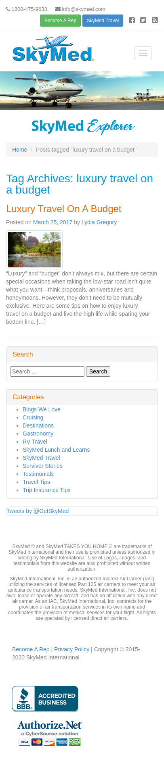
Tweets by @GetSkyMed (37, 511)
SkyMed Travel (103, 20)
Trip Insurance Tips (47, 490)
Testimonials (38, 474)
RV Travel (35, 441)
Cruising (33, 417)
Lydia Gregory (99, 222)
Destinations (38, 425)
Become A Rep (60, 20)
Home (19, 149)
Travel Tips (36, 482)
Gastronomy (38, 433)
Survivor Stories (43, 466)
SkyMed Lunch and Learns (56, 449)
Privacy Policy (71, 649)
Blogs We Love (42, 409)
